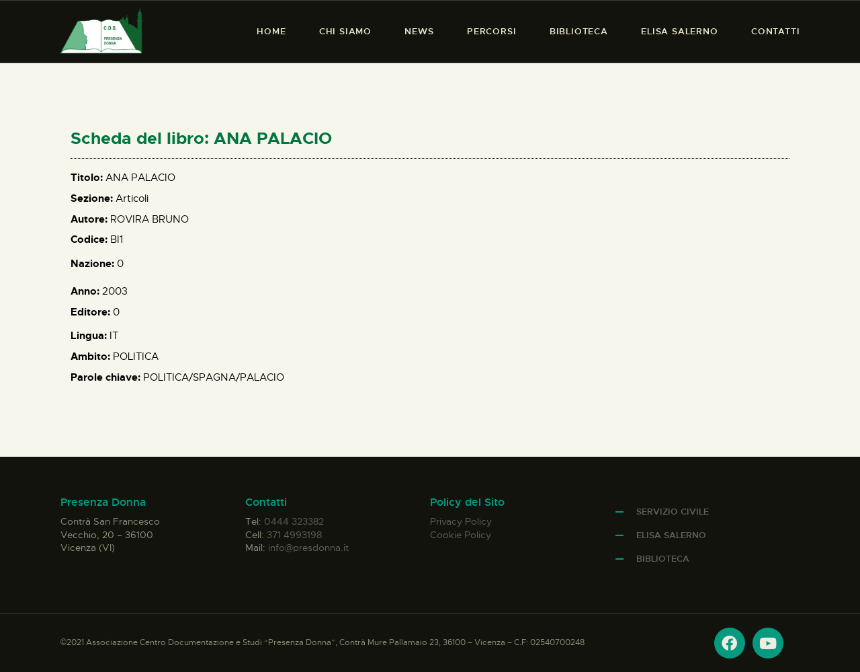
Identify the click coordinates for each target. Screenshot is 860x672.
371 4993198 (294, 535)
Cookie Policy (460, 535)
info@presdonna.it (308, 548)
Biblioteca (662, 558)
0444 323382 (294, 521)
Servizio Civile (672, 511)
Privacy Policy (461, 521)
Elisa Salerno (671, 535)
